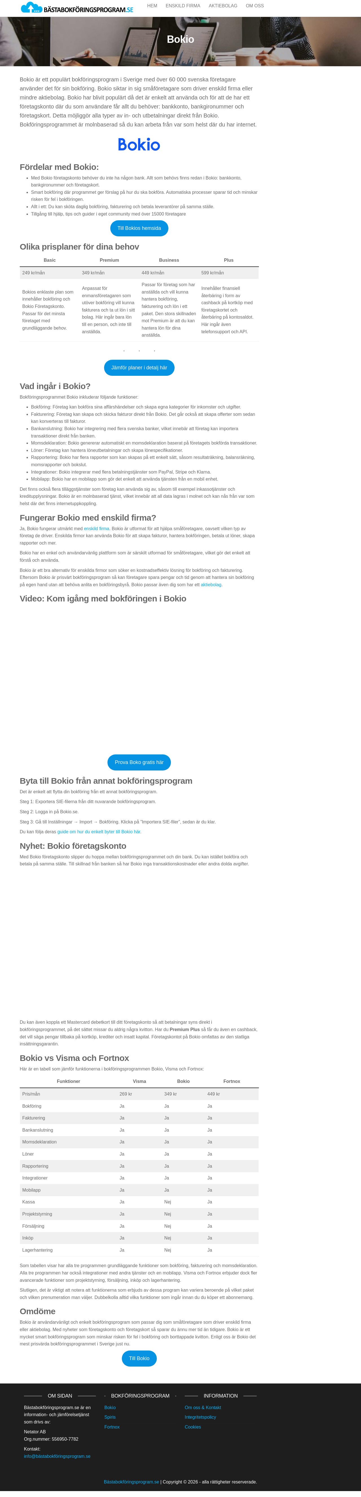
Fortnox (112, 1433)
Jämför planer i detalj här (139, 373)
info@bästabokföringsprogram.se (57, 1462)
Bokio (110, 1413)
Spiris (110, 1423)
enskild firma (96, 534)
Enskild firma (183, 11)
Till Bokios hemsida (139, 234)
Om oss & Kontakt (203, 1413)
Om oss (255, 11)
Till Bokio (139, 1364)
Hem (152, 11)
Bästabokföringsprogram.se (131, 1487)
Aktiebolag (223, 11)
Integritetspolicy (200, 1423)
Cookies (193, 1433)
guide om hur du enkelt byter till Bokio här (98, 837)
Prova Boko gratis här (139, 768)
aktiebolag (211, 590)
